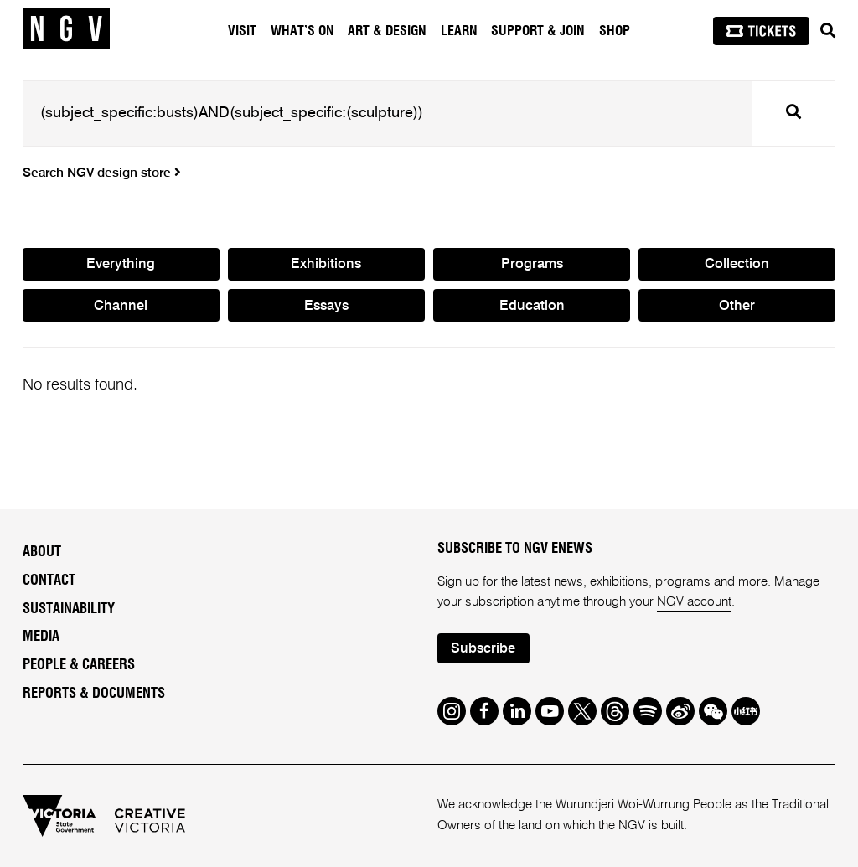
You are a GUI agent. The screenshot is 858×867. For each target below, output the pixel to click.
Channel (120, 306)
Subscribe (483, 649)
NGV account (694, 602)
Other (737, 306)
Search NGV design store (102, 173)
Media (41, 636)
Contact (49, 580)
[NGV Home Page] (66, 29)
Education (532, 306)
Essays (326, 306)
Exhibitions (326, 264)
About (42, 552)
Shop (614, 31)
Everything (120, 264)
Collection (737, 264)
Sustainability (69, 609)
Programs (532, 264)
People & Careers (79, 665)
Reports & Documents (94, 693)
